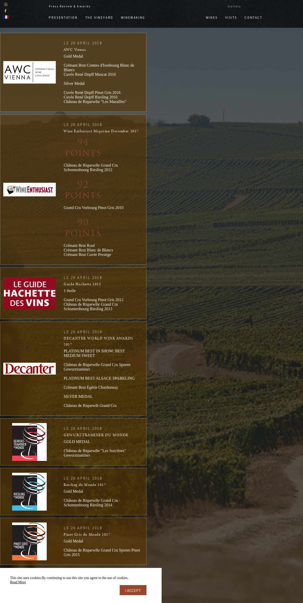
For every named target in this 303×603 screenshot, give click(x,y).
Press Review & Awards (69, 6)
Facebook (5, 10)
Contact (253, 17)
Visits (231, 17)
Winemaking (133, 17)
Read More (18, 582)
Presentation (63, 17)
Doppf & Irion (175, 15)
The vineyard (99, 17)
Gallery (234, 6)
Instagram (6, 4)
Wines (212, 17)
